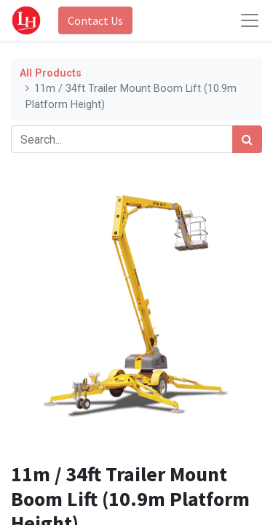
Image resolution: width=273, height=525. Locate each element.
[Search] (247, 139)
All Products (51, 73)
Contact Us (95, 20)
